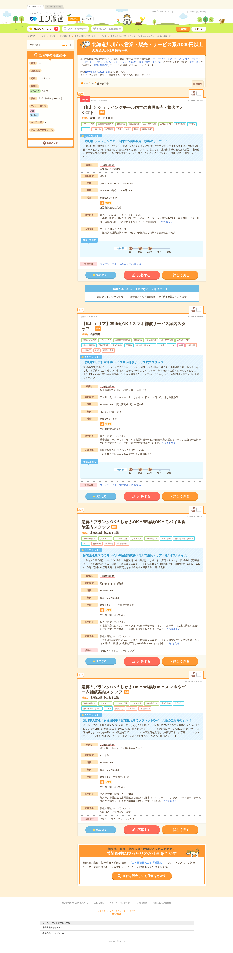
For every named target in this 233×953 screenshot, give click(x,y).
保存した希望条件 (77, 28)
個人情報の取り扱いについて (75, 903)
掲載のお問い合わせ (198, 12)
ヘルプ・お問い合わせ (161, 11)
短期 (192, 62)
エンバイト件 (54, 7)
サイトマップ (180, 12)
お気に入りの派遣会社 (109, 28)
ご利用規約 (99, 903)
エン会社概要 (141, 903)
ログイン (198, 29)
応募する (143, 275)
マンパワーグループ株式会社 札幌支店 (120, 264)
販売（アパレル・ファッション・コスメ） (116, 62)
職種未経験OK (101, 65)
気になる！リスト (46, 29)
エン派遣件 (35, 7)
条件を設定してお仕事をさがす (144, 876)
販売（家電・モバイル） (151, 62)
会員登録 (183, 29)
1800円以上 (104, 72)
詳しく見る (181, 275)
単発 (198, 62)
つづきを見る (168, 222)
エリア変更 (87, 19)
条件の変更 (52, 143)
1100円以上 (90, 72)
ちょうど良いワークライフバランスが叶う (47, 13)
